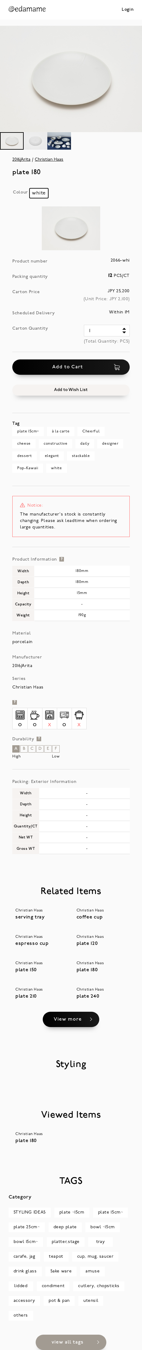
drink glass (25, 1271)
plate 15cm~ (28, 431)
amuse (92, 1271)
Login (127, 9)
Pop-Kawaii (27, 468)
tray (100, 1242)
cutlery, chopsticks (99, 1286)
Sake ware (61, 1271)
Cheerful (91, 431)
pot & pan (59, 1300)
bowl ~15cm (102, 1227)
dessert (24, 456)
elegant (52, 456)
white (56, 468)
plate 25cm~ (27, 1227)
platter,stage (66, 1242)
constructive (55, 444)
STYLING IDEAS (30, 1212)
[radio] (39, 193)
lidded (21, 1286)
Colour (20, 192)
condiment (53, 1286)
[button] (71, 390)
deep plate (65, 1227)
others (21, 1315)
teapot (56, 1256)
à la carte (60, 431)
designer (110, 444)
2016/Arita (21, 159)
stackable (81, 456)
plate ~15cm (72, 1212)
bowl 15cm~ (26, 1242)
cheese (24, 444)
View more (68, 1019)
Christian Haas (49, 159)
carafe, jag (24, 1256)
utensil (90, 1300)
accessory (24, 1300)
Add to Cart (86, 367)
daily (84, 444)
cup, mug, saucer (95, 1256)
